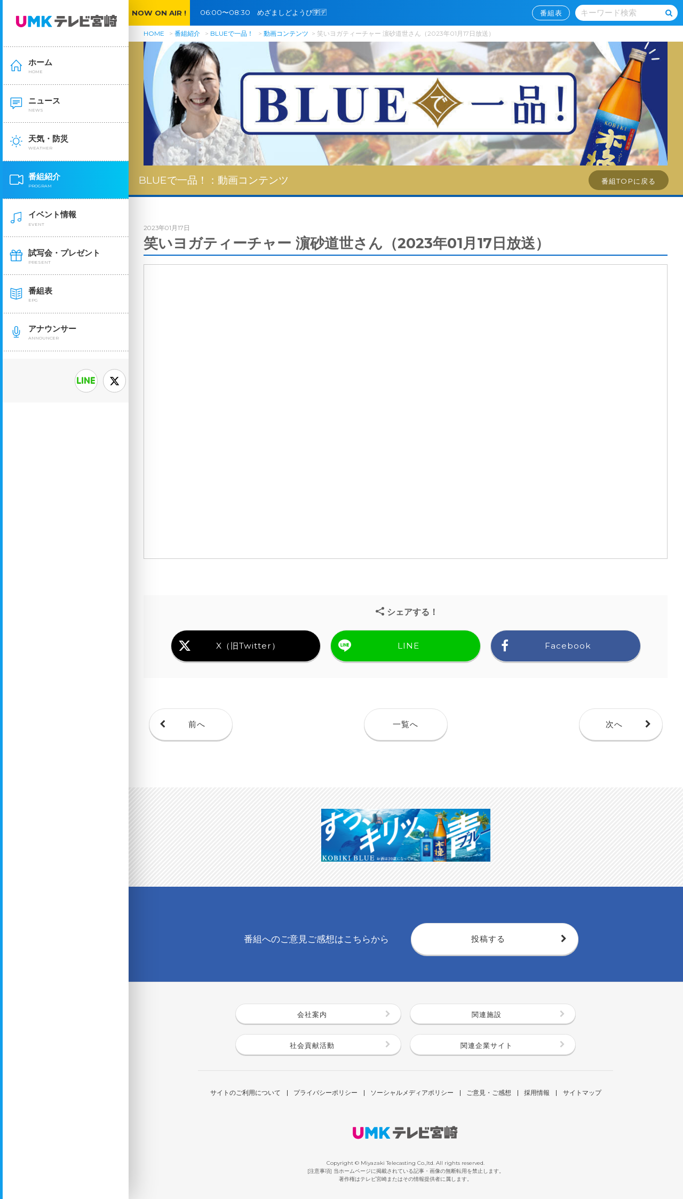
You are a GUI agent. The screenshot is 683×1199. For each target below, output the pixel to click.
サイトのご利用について (245, 1093)
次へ (614, 724)
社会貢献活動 (312, 1045)
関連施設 (487, 1014)
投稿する (488, 939)
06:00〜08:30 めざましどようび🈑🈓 (266, 12)
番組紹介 (187, 33)
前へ (196, 724)
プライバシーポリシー (325, 1093)
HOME (154, 33)
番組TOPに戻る (628, 181)
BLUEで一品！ (231, 33)
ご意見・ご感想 (488, 1093)
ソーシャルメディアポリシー (412, 1093)
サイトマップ (582, 1093)
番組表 (551, 13)
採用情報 (537, 1093)
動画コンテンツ (286, 33)
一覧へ (405, 724)
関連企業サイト (486, 1045)
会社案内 (312, 1014)
